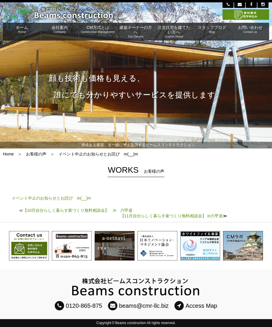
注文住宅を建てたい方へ (173, 31)
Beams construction (130, 323)
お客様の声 (36, 154)
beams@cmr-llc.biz (138, 305)
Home (8, 154)
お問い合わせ (250, 29)
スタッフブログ (212, 29)
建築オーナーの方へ (136, 31)
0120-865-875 (78, 305)
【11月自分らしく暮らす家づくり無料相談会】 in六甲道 (171, 216)
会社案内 (60, 29)
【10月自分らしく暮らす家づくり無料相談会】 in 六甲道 (78, 210)
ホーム (21, 29)
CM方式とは (97, 29)
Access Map (195, 305)
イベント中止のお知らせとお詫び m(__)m (51, 198)
